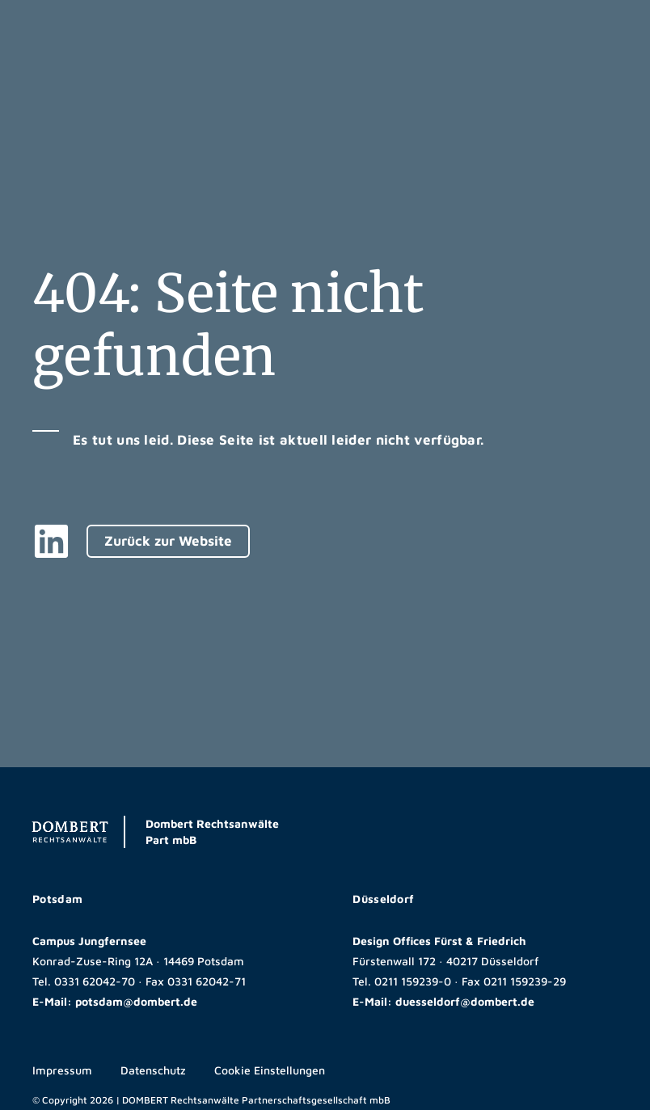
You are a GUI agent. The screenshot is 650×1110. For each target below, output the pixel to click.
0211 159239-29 (524, 981)
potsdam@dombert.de (136, 1001)
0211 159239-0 (412, 981)
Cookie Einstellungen (269, 1070)
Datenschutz (153, 1070)
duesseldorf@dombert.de (464, 1001)
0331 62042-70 (94, 981)
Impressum (62, 1070)
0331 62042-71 (206, 981)
